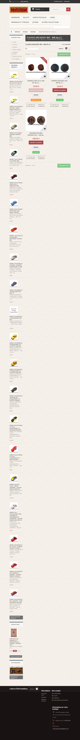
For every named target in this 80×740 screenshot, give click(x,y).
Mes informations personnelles (60, 700)
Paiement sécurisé (17, 56)
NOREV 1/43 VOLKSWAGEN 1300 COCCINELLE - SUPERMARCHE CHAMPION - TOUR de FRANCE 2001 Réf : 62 (16, 516)
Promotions (15, 624)
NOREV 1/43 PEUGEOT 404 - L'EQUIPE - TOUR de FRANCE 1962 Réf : (16, 601)
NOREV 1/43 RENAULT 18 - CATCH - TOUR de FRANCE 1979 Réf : (16, 546)
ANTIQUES (25, 31)
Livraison (14, 44)
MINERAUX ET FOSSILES (20, 22)
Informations (15, 37)
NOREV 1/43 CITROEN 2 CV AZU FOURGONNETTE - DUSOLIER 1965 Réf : (16, 428)
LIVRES (52, 17)
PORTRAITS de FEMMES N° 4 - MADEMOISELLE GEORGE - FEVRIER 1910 (15, 642)
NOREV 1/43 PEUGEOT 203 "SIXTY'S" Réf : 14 (16, 82)
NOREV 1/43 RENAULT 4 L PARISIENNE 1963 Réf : (16, 318)
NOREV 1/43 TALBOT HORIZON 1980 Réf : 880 (16, 134)
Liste (69, 48)
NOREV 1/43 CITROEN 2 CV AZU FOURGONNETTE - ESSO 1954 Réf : (16, 457)
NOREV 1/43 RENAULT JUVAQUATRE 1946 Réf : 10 (16, 291)
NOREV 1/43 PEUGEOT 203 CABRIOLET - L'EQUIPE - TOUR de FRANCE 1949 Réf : (16, 574)
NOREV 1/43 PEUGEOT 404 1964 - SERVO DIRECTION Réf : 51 (16, 108)
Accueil (14, 42)
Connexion (67, 1)
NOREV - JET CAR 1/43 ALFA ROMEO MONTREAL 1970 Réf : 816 (16, 238)
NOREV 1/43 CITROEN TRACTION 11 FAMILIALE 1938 (16, 184)
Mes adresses (55, 698)
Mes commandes (56, 693)
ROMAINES (33, 31)
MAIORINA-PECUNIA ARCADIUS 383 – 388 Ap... (36, 134)
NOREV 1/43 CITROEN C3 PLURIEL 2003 (16, 160)
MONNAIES (15, 17)
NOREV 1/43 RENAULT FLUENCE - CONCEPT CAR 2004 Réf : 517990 (16, 265)
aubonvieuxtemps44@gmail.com (61, 728)
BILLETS (26, 17)
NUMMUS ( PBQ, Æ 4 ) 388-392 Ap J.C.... (36, 82)
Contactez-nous (58, 1)
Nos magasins (16, 59)
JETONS (35, 22)
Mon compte (56, 691)
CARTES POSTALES (39, 17)
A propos (43, 697)
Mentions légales (16, 49)
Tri (26, 48)
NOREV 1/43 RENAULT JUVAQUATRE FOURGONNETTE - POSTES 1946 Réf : (16, 398)
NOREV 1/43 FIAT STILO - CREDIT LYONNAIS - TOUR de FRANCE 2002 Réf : (16, 487)
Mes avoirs (55, 695)
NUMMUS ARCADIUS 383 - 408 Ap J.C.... (60, 82)
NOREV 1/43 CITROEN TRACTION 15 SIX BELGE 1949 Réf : (16, 210)
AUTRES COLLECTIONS (50, 22)
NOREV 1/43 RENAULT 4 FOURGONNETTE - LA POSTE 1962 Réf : (16, 344)
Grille (66, 48)
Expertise (14, 47)
